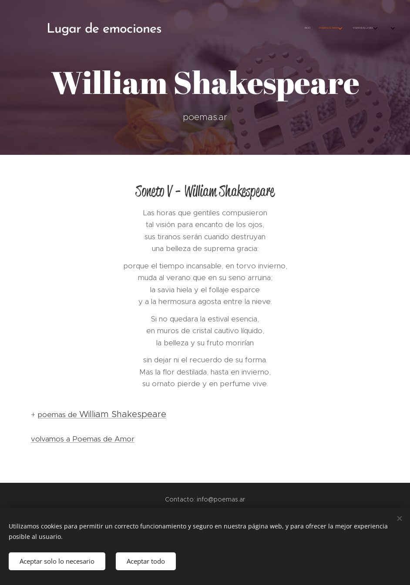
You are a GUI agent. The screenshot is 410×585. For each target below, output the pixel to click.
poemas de (58, 414)
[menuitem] (302, 28)
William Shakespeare (122, 414)
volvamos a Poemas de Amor (82, 439)
